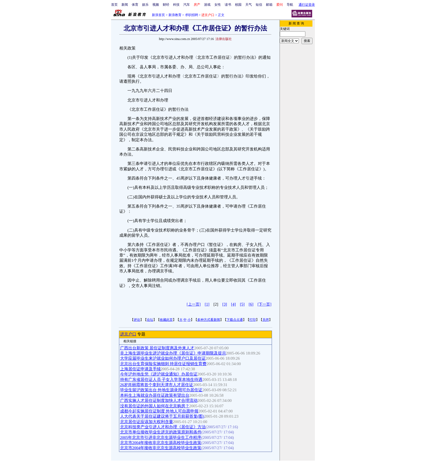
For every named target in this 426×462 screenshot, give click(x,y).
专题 (141, 334)
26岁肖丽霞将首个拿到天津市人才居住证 (156, 385)
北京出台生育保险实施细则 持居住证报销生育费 (163, 364)
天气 (248, 5)
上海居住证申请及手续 (140, 369)
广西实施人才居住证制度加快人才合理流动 (159, 400)
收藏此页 (166, 320)
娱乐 (145, 5)
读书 (228, 5)
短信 (259, 5)
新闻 (124, 5)
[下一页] (264, 304)
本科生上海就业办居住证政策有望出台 (154, 395)
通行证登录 (307, 5)
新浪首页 (158, 15)
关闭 (265, 320)
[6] (251, 304)
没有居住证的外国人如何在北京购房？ (154, 406)
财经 (166, 5)
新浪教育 (174, 15)
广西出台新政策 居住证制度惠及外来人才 (157, 348)
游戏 (207, 5)
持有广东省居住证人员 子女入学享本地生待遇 (161, 379)
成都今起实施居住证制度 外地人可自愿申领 (159, 411)
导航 (290, 5)
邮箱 (269, 5)
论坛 (150, 320)
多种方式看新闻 (208, 320)
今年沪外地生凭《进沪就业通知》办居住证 (159, 374)
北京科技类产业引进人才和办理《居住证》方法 (163, 427)
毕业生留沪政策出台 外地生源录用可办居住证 (161, 390)
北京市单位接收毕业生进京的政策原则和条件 (161, 432)
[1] (207, 304)
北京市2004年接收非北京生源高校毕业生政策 (161, 443)
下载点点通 (235, 320)
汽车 (186, 5)
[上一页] (194, 304)
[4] (233, 304)
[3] (224, 304)
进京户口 (128, 334)
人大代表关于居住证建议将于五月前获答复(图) (162, 416)
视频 (155, 5)
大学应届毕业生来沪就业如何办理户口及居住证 (163, 358)
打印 (252, 320)
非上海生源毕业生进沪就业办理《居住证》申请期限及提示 (173, 353)
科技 (176, 5)
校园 (238, 5)
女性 (217, 5)
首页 (114, 5)
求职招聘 (191, 15)
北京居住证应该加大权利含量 (146, 422)
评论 (137, 320)
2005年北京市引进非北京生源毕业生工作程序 (161, 437)
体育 (135, 5)
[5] (242, 304)
